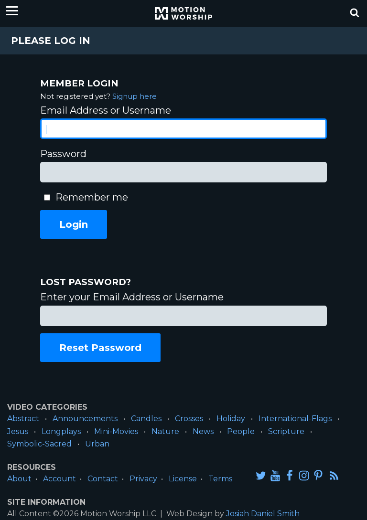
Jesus (17, 431)
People (241, 431)
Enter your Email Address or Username (132, 297)
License (183, 478)
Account (59, 478)
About (19, 478)
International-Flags (295, 418)
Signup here (134, 96)
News (203, 431)
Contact (102, 478)
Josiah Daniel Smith (263, 513)
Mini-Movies (116, 431)
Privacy (143, 478)
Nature (165, 431)
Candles (146, 418)
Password (63, 153)
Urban (97, 443)
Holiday (230, 418)
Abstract (23, 418)
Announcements (85, 418)
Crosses (189, 418)
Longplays (61, 431)
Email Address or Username (105, 110)
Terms (220, 478)
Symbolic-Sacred (39, 443)
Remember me (91, 197)
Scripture (286, 431)
